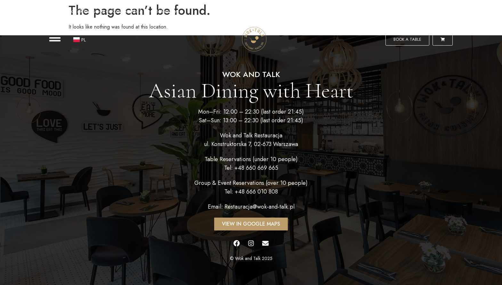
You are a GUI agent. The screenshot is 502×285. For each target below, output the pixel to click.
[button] (55, 39)
